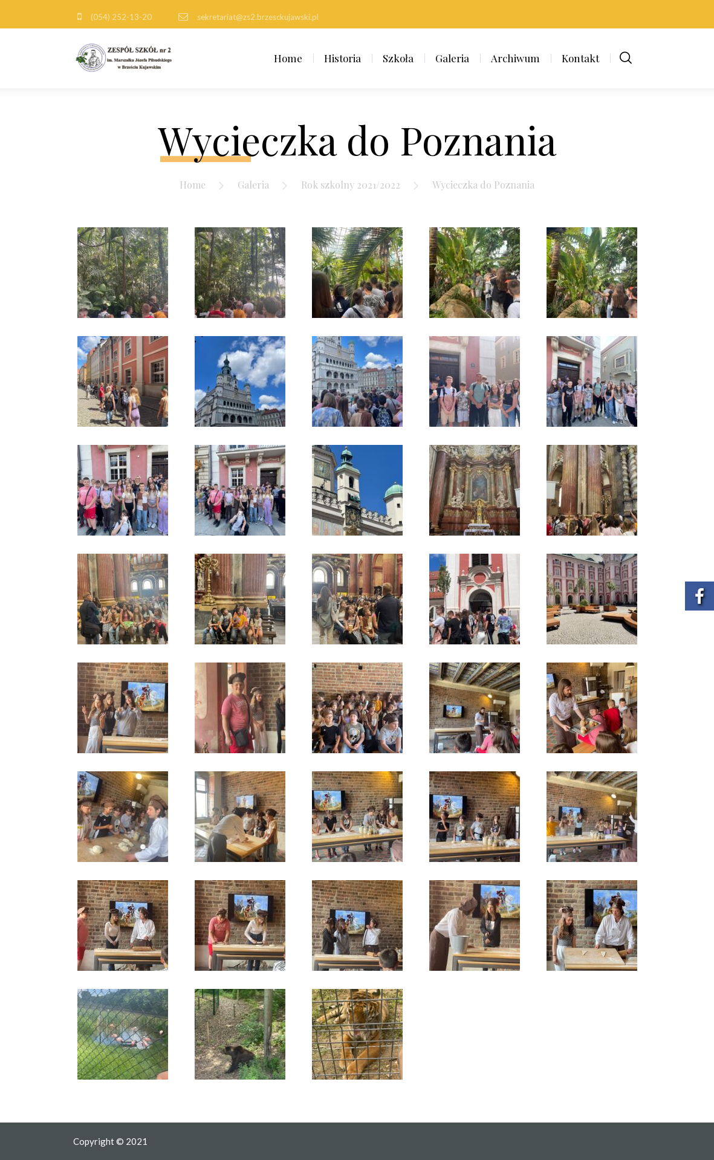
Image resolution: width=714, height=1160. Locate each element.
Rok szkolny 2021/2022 (350, 184)
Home (288, 58)
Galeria (452, 58)
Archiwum (515, 58)
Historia (342, 58)
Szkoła (398, 58)
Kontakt (580, 58)
